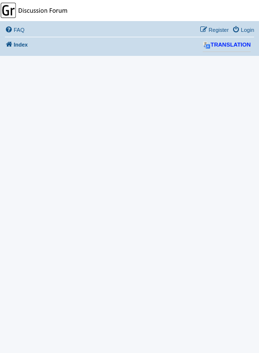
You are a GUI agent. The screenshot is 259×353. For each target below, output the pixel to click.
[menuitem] (14, 30)
